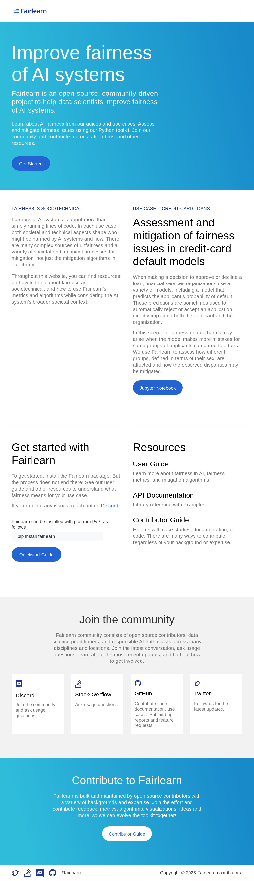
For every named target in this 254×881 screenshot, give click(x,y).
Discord (109, 505)
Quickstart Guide (36, 554)
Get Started (31, 163)
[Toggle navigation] (238, 11)
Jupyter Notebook (158, 388)
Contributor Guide (127, 834)
